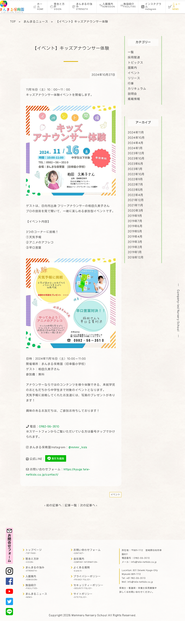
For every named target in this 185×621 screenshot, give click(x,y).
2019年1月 (135, 252)
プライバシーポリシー (87, 578)
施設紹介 (31, 587)
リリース (134, 78)
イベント (115, 494)
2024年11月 (136, 132)
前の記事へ (54, 505)
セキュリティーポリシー (88, 587)
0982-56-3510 (49, 426)
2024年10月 (136, 138)
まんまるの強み (34, 569)
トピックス (135, 63)
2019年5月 (135, 231)
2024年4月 (135, 143)
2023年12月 (136, 153)
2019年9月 (135, 216)
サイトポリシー (82, 595)
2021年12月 (136, 200)
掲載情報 (134, 99)
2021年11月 (135, 205)
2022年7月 (135, 184)
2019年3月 (135, 242)
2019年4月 (135, 237)
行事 (131, 83)
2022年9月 (135, 179)
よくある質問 (81, 569)
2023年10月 (136, 158)
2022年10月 (136, 174)
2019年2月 (135, 247)
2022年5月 (135, 190)
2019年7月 (135, 221)
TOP (13, 22)
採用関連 (134, 57)
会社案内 (85, 560)
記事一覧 (71, 505)
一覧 (131, 52)
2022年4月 (135, 195)
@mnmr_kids (77, 447)
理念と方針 (32, 560)
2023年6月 (135, 164)
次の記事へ (87, 505)
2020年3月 (135, 210)
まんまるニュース (35, 22)
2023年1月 (135, 169)
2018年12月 (136, 257)
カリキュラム (137, 89)
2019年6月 (135, 226)
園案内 (132, 68)
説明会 (132, 94)
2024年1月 (135, 148)
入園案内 (31, 578)
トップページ (33, 551)
